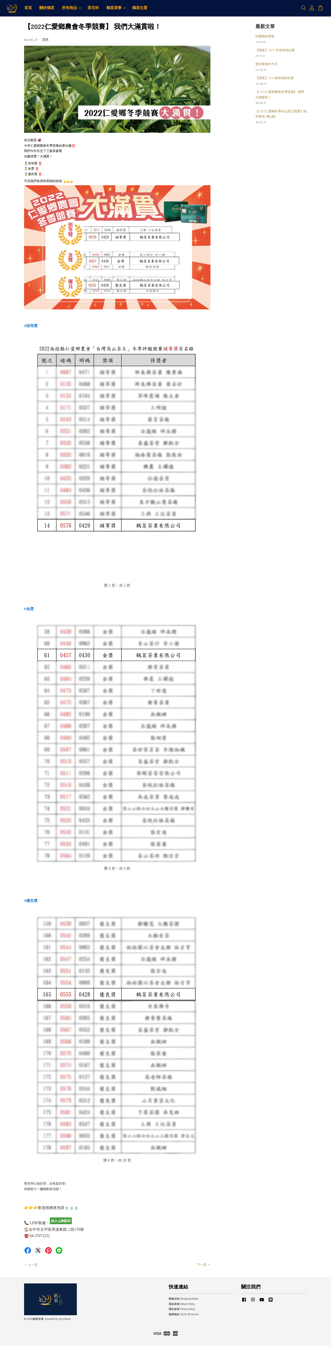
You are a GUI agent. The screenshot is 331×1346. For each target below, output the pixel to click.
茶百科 (93, 8)
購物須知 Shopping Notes (184, 1299)
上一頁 (33, 1266)
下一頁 (201, 1266)
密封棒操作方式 (266, 65)
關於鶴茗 (46, 8)
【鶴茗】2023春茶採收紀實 (274, 79)
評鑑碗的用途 (264, 37)
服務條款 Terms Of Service (184, 1315)
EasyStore (65, 1319)
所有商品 (71, 8)
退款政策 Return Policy (182, 1304)
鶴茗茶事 (116, 8)
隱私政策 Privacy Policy (182, 1310)
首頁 (28, 8)
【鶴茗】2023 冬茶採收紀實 (275, 51)
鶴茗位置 (139, 8)
